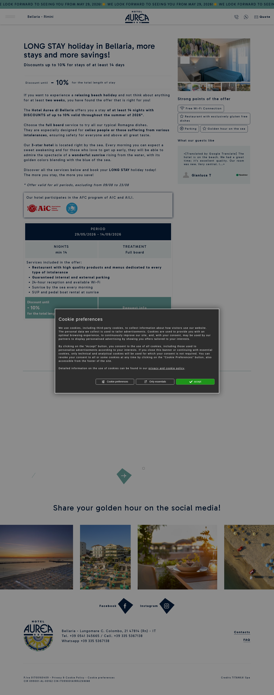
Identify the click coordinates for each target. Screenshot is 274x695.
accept (195, 381)
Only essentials (155, 381)
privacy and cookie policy (167, 368)
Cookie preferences (115, 381)
